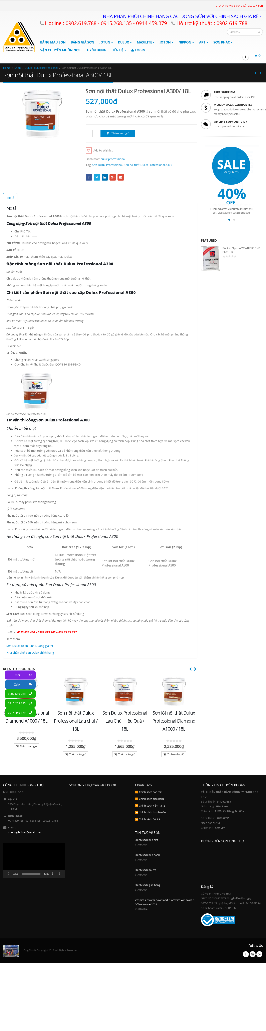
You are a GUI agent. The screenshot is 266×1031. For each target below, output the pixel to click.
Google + (112, 177)
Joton (165, 42)
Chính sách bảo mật (150, 798)
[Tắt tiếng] (53, 880)
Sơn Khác (221, 42)
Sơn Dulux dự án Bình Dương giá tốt (29, 646)
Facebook (89, 177)
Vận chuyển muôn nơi (60, 50)
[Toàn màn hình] (60, 880)
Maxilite (144, 42)
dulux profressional (113, 159)
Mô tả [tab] (10, 198)
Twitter (97, 177)
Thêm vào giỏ (120, 133)
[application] (34, 866)
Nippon (185, 42)
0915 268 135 (22, 703)
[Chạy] (8, 880)
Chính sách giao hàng (151, 805)
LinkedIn (105, 177)
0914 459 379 (22, 712)
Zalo (25, 684)
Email (120, 177)
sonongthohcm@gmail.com (24, 838)
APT (202, 42)
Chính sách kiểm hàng (152, 812)
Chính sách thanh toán (152, 818)
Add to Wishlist (103, 150)
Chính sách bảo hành (147, 861)
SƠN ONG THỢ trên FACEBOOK (92, 791)
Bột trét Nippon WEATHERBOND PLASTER (241, 249)
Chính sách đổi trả (149, 825)
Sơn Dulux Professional (107, 165)
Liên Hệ (117, 50)
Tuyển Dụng (95, 50)
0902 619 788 (22, 693)
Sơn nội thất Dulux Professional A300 (148, 165)
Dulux (123, 42)
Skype (253, 961)
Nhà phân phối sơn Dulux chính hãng (30, 652)
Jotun (104, 42)
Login (138, 50)
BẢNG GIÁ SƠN (82, 42)
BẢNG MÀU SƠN (53, 42)
